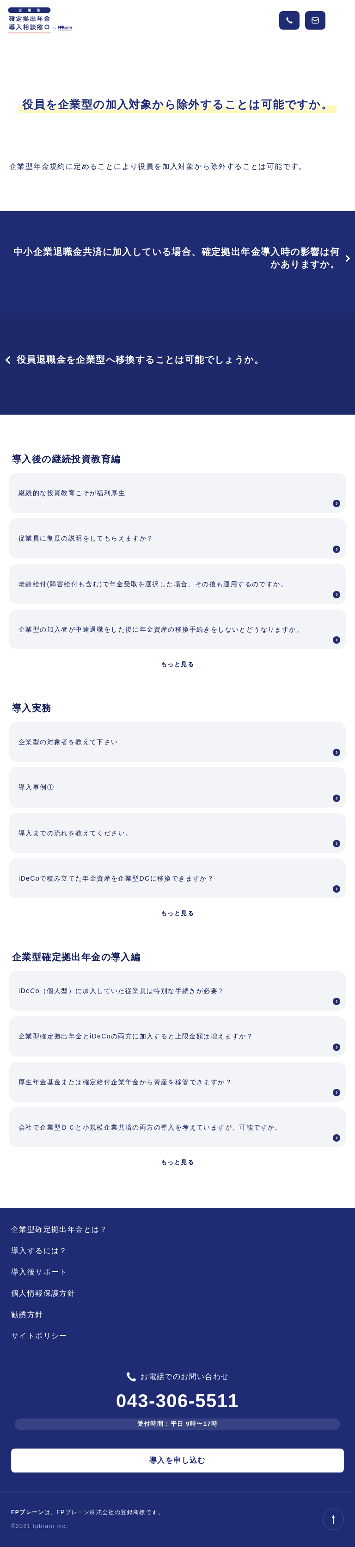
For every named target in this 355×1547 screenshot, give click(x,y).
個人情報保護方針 (43, 1293)
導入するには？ (39, 1251)
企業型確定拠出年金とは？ (59, 1229)
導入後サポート (39, 1272)
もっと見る (177, 664)
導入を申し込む (177, 1460)
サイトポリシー (39, 1336)
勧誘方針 (27, 1314)
